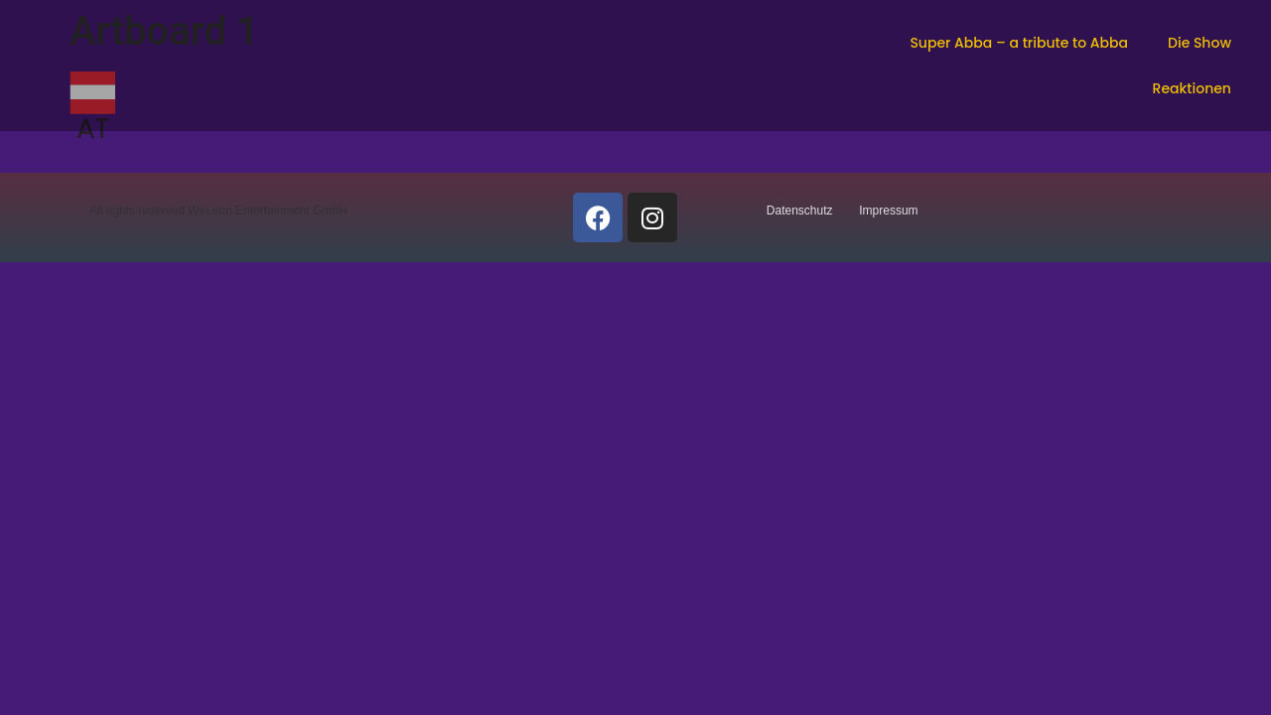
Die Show (1199, 43)
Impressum (888, 210)
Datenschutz (800, 210)
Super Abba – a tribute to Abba (1019, 43)
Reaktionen (1192, 88)
